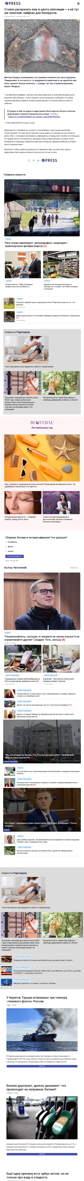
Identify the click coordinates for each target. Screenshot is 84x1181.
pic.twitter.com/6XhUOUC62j (46, 117)
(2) (36, 716)
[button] (78, 3)
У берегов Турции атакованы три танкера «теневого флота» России (36, 999)
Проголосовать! (14, 556)
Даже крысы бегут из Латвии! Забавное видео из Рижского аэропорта (48, 316)
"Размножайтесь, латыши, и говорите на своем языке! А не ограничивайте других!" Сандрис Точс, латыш (41, 638)
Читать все (74, 568)
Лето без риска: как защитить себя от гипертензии (29, 366)
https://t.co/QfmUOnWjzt (20, 117)
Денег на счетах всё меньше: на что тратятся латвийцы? (43, 705)
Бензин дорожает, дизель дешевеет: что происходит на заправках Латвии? (36, 1087)
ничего (11, 551)
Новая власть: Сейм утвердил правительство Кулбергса (19, 285)
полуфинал (12, 542)
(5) (31, 757)
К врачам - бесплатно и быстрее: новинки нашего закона (58, 680)
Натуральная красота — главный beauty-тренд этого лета (20, 518)
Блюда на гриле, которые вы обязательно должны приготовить (43, 960)
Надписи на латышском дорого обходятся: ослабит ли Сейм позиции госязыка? (61, 286)
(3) (34, 785)
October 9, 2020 (28, 123)
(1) (45, 246)
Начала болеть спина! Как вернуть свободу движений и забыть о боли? (60, 398)
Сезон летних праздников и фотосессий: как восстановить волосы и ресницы (58, 519)
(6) (37, 681)
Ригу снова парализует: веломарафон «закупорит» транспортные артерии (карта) (36, 244)
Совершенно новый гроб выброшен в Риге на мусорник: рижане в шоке (22, 680)
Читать (42, 1066)
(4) (63, 639)
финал (10, 547)
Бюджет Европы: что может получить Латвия (34, 983)
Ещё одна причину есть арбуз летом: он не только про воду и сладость (37, 1175)
